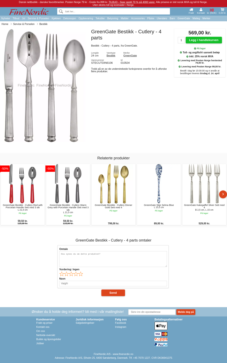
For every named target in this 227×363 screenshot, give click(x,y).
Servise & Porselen (38, 18)
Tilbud (16, 18)
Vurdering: (69, 269)
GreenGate (184, 18)
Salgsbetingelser (85, 323)
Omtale (63, 249)
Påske (150, 18)
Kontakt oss (42, 327)
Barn (172, 18)
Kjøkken (56, 18)
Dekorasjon (69, 18)
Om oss (40, 331)
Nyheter (5, 18)
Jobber (40, 343)
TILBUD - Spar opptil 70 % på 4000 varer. (132, 2)
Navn (62, 278)
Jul (23, 18)
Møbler (125, 18)
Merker (206, 18)
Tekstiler (100, 18)
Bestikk (111, 55)
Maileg (196, 18)
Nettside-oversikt (45, 335)
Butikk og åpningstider (48, 339)
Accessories (138, 18)
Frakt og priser (44, 323)
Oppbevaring (86, 18)
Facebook (120, 323)
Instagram (120, 327)
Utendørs (162, 18)
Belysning (112, 18)
